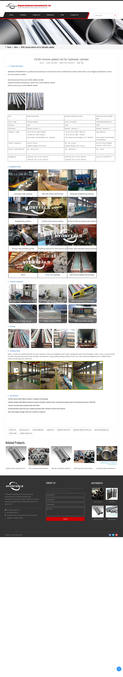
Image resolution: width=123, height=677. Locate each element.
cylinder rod (50, 430)
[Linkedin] (113, 510)
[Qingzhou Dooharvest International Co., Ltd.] (61, 32)
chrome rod (12, 430)
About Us (36, 15)
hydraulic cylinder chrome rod (82, 430)
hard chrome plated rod (101, 430)
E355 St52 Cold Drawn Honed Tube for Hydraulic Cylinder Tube (98, 496)
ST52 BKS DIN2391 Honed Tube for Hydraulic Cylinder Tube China (111, 479)
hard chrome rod (24, 430)
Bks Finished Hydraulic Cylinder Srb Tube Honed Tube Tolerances (97, 479)
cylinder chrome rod (26, 433)
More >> (114, 460)
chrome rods (13, 433)
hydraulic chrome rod (63, 430)
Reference (50, 15)
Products (23, 15)
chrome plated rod (38, 430)
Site (82, 63)
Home (11, 15)
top (119, 669)
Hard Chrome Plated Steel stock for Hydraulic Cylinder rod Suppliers (111, 496)
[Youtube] (116, 510)
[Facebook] (110, 510)
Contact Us (74, 15)
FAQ (62, 15)
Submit (65, 495)
